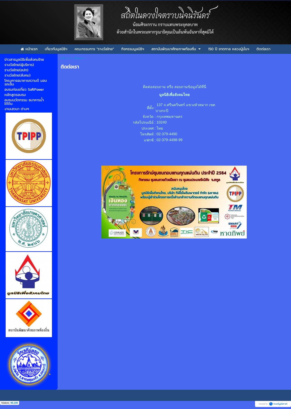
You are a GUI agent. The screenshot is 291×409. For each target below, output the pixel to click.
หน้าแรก (66, 58)
